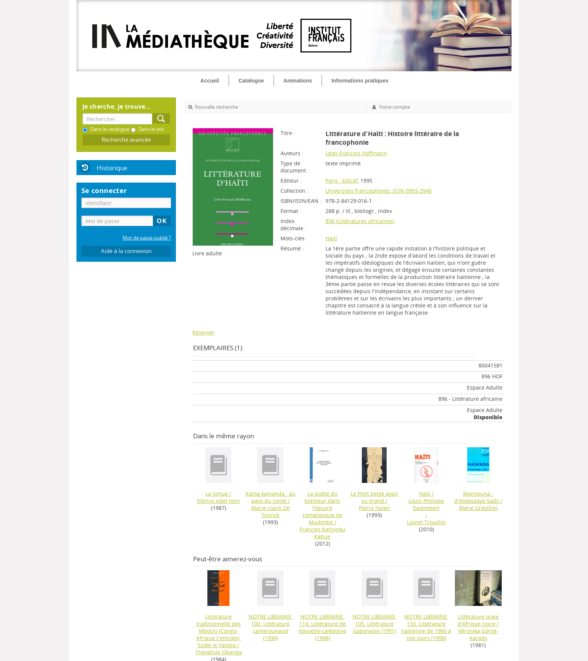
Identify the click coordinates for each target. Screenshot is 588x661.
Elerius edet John (218, 500)
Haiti (331, 238)
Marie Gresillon (478, 507)
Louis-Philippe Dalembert (426, 504)
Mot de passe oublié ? (147, 238)
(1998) (322, 627)
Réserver (203, 332)
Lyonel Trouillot (426, 522)
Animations (298, 81)
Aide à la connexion (126, 251)
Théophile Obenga (218, 652)
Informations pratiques (360, 81)
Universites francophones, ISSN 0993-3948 (379, 190)
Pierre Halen (374, 507)
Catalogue (251, 81)
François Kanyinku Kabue (322, 533)
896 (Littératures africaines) (360, 221)
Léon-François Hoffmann (356, 153)
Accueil (209, 81)
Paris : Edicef (342, 180)
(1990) (270, 627)
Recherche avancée (126, 140)
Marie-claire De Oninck (270, 511)
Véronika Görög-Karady (478, 634)
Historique (112, 167)
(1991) (374, 623)
